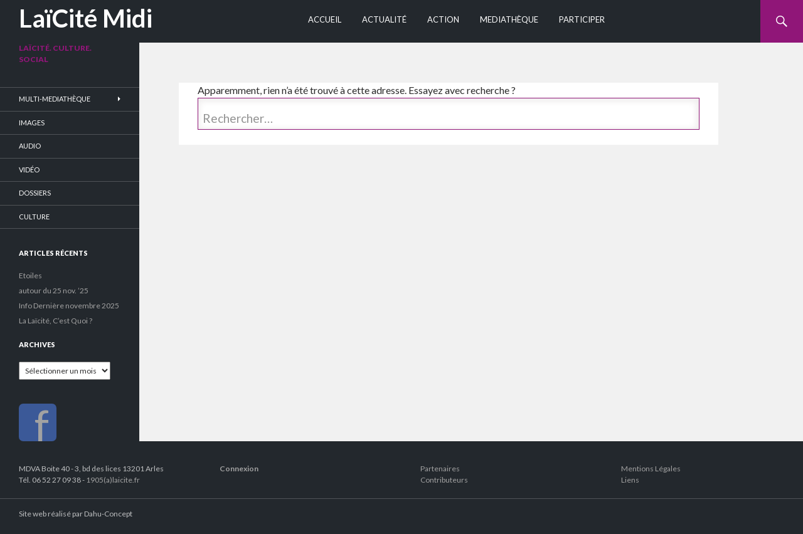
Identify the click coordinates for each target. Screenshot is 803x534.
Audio (30, 146)
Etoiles (30, 275)
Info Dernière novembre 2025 (69, 305)
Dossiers (35, 193)
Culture (34, 216)
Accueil (324, 19)
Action (443, 19)
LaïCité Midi (85, 18)
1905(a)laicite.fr (113, 479)
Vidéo (29, 169)
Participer (582, 19)
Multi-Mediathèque (54, 99)
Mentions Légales (651, 468)
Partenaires (440, 468)
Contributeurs (444, 479)
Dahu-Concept (108, 513)
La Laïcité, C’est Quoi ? (55, 320)
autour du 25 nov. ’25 (53, 290)
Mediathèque (509, 19)
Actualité (384, 19)
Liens (630, 479)
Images (32, 122)
